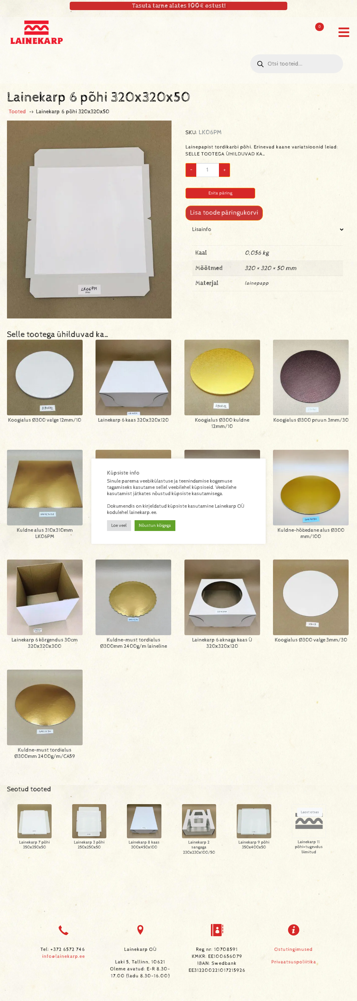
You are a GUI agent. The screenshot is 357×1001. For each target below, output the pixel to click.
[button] (344, 32)
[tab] (267, 264)
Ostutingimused (293, 949)
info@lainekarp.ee (63, 956)
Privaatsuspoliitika (293, 962)
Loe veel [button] (119, 525)
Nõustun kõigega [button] (155, 525)
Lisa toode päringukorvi (224, 213)
